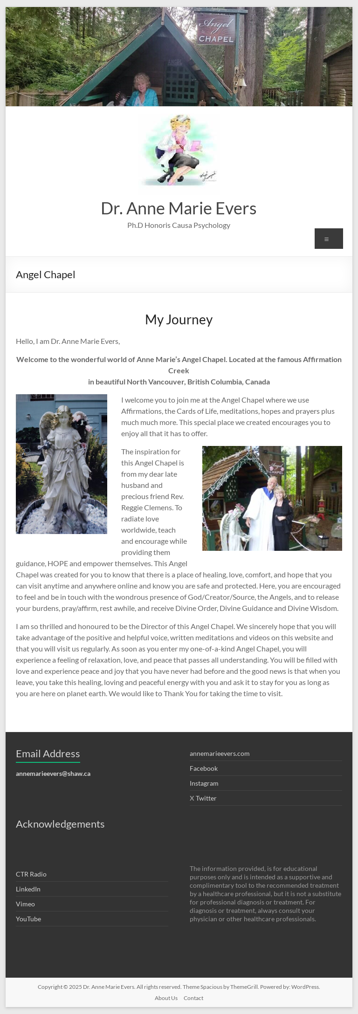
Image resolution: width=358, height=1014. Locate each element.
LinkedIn (28, 889)
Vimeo (25, 904)
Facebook (204, 768)
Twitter (206, 798)
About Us (166, 997)
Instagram (204, 783)
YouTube (28, 919)
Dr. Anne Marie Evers (179, 208)
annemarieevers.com (220, 753)
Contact (193, 997)
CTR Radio (31, 874)
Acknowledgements (60, 823)
